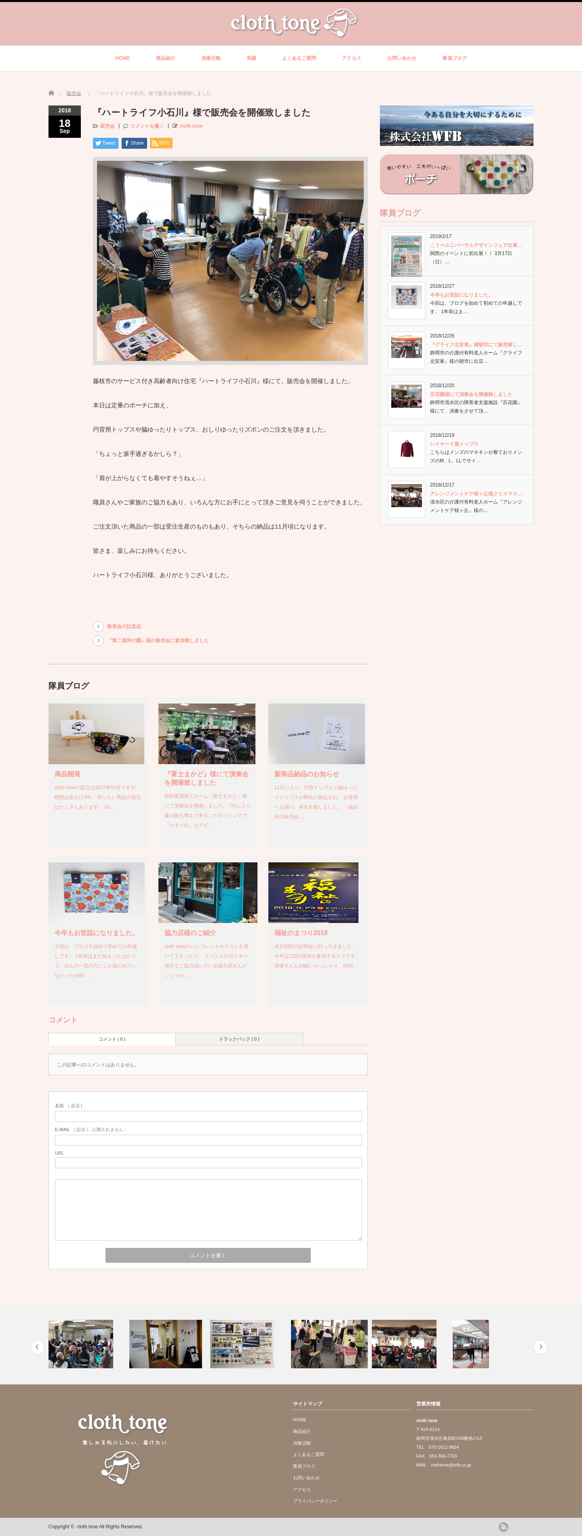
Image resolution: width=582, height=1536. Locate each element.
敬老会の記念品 (124, 626)
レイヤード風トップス (454, 444)
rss (503, 1527)
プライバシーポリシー (315, 1500)
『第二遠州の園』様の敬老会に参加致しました (158, 640)
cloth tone (190, 126)
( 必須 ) (68, 1105)
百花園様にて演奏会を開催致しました (471, 394)
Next (541, 1347)
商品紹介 (165, 58)
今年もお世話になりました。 (97, 932)
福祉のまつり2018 (301, 932)
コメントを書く (147, 126)
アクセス (351, 58)
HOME (122, 58)
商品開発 (67, 774)
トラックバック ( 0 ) (239, 1039)
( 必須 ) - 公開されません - (90, 1129)
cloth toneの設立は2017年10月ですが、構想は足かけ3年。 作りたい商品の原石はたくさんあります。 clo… (98, 797)
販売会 (74, 93)
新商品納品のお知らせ (306, 774)
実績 (251, 58)
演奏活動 (211, 58)
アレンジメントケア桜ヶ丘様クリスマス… (476, 494)
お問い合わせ (401, 58)
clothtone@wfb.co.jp (451, 1464)
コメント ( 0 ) (112, 1039)
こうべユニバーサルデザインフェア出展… (476, 245)
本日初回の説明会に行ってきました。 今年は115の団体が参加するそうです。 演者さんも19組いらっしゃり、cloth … (317, 956)
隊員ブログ (455, 58)
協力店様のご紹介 (190, 932)
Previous (37, 1347)
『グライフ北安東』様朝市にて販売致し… (476, 345)
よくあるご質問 (299, 58)
